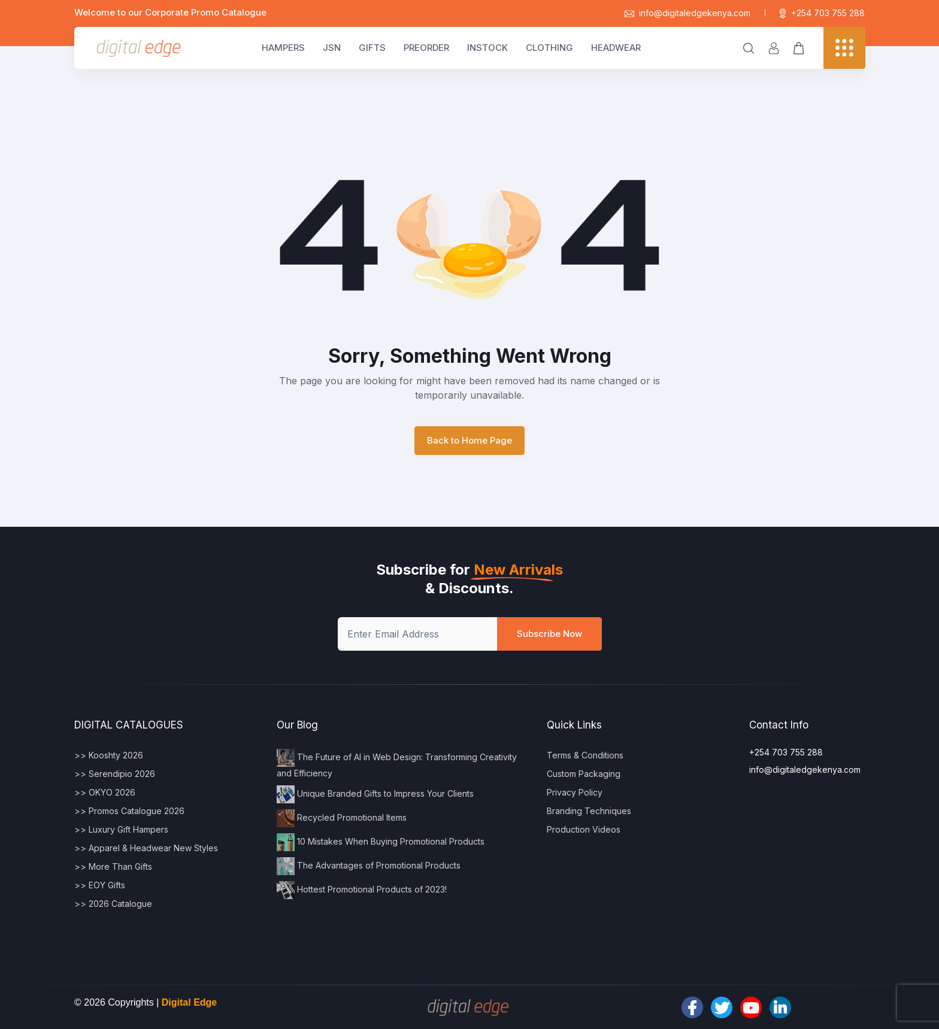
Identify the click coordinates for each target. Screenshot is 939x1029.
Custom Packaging (583, 774)
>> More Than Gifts (113, 866)
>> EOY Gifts (99, 885)
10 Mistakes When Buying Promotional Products (380, 842)
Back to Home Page (469, 440)
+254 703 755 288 (822, 13)
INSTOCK (487, 47)
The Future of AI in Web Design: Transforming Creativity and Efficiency (397, 763)
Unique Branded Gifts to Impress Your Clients (375, 794)
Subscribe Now (549, 633)
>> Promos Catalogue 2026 (129, 811)
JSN (332, 47)
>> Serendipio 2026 (114, 774)
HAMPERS (283, 47)
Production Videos (583, 829)
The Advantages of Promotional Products (369, 866)
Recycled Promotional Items (342, 818)
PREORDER (426, 47)
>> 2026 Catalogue (113, 904)
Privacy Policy (574, 792)
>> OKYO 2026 (104, 792)
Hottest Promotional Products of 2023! (362, 890)
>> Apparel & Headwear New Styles (146, 848)
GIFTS (372, 47)
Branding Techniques (589, 811)
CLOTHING (549, 47)
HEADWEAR (616, 47)
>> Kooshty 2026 (108, 755)
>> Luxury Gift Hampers (121, 829)
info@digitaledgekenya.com (687, 13)
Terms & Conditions (585, 755)
